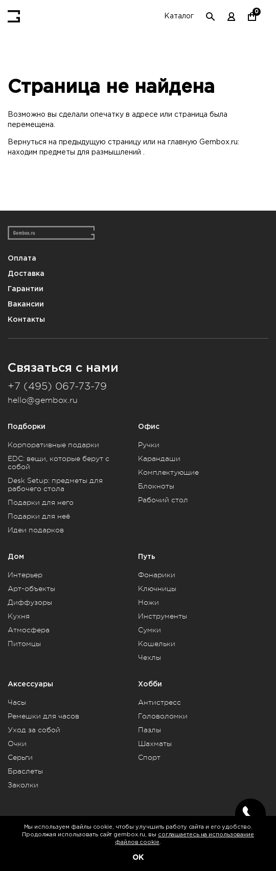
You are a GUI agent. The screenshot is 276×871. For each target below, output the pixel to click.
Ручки (148, 445)
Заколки (23, 785)
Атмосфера (29, 630)
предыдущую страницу (100, 142)
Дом (16, 556)
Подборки (26, 426)
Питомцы (24, 643)
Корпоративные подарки (53, 445)
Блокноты (156, 486)
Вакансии (26, 304)
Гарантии (25, 289)
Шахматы (155, 743)
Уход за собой (34, 730)
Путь (146, 556)
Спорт (149, 757)
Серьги (20, 757)
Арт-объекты (31, 588)
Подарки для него (41, 502)
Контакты (26, 319)
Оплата (22, 258)
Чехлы (149, 657)
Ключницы (157, 588)
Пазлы (149, 730)
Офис (148, 426)
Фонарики (156, 575)
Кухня (19, 616)
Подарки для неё (39, 516)
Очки (17, 743)
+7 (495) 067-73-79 (57, 386)
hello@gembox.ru (43, 400)
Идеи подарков (36, 530)
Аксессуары (30, 684)
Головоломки (163, 716)
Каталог (179, 16)
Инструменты (162, 616)
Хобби (150, 684)
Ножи (148, 602)
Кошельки (156, 643)
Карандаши (159, 458)
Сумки (149, 630)
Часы (17, 702)
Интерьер (25, 575)
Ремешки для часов (43, 716)
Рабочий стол (163, 500)
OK (138, 857)
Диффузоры (30, 602)
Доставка (26, 273)
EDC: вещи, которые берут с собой (58, 462)
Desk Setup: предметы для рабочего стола (55, 484)
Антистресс (159, 702)
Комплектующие (168, 472)
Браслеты (25, 771)
